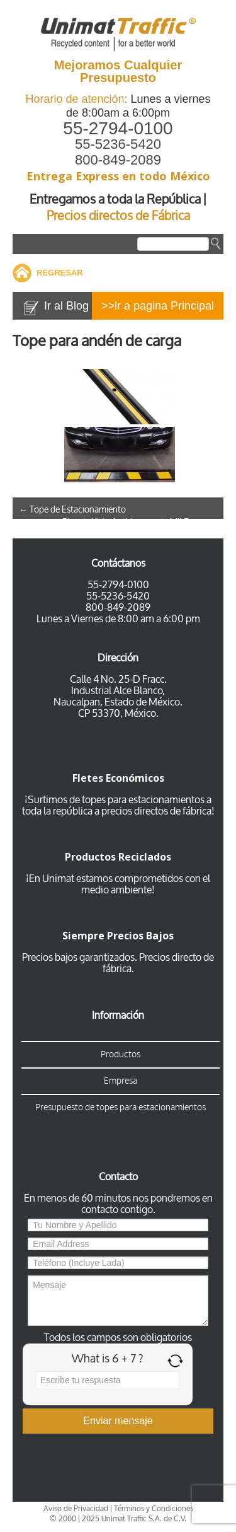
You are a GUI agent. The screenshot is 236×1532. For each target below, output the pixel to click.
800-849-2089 (118, 160)
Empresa (120, 1081)
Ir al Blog (66, 305)
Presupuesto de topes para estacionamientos (120, 1107)
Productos (120, 1054)
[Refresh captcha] (175, 1361)
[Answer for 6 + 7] (107, 1380)
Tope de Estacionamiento (72, 510)
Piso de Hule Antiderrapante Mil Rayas (139, 522)
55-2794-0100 (117, 128)
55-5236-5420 (118, 144)
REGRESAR (60, 272)
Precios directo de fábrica (159, 963)
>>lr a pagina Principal (157, 305)
